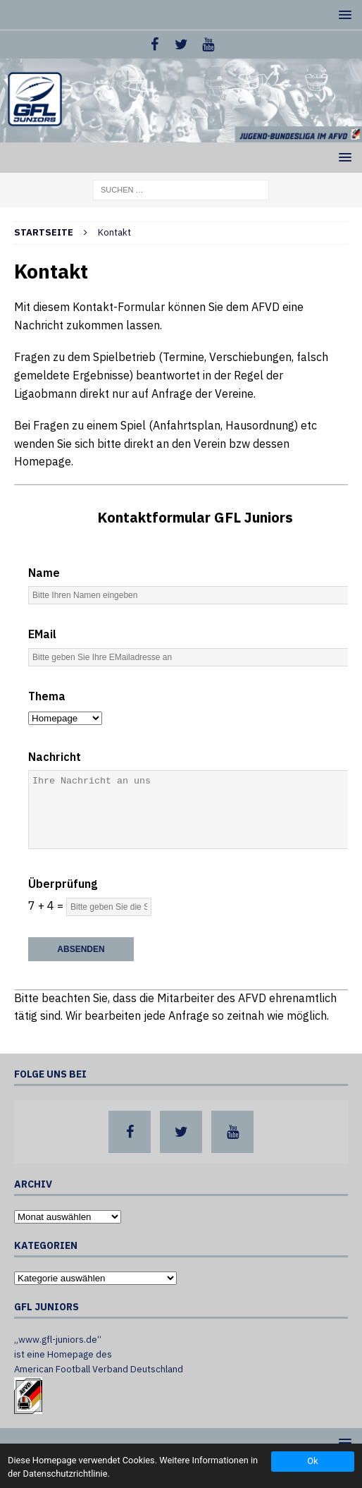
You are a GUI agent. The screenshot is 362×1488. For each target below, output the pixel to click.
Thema (46, 696)
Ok (312, 1461)
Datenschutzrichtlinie (65, 1473)
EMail (42, 634)
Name (44, 573)
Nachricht (54, 757)
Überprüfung (62, 884)
